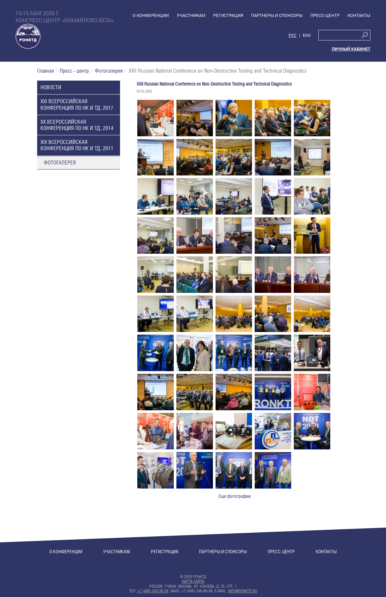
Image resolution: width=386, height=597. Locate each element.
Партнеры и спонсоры (223, 551)
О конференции (65, 551)
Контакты (326, 551)
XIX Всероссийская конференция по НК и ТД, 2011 (76, 145)
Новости (50, 87)
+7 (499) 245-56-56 (152, 591)
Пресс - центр (74, 71)
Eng (307, 35)
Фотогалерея (109, 71)
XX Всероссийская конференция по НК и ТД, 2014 (76, 125)
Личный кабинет (351, 48)
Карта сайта (193, 581)
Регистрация (164, 551)
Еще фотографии (235, 496)
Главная (45, 71)
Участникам (116, 551)
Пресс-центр (281, 551)
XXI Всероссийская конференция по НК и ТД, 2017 (76, 104)
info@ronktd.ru (242, 591)
